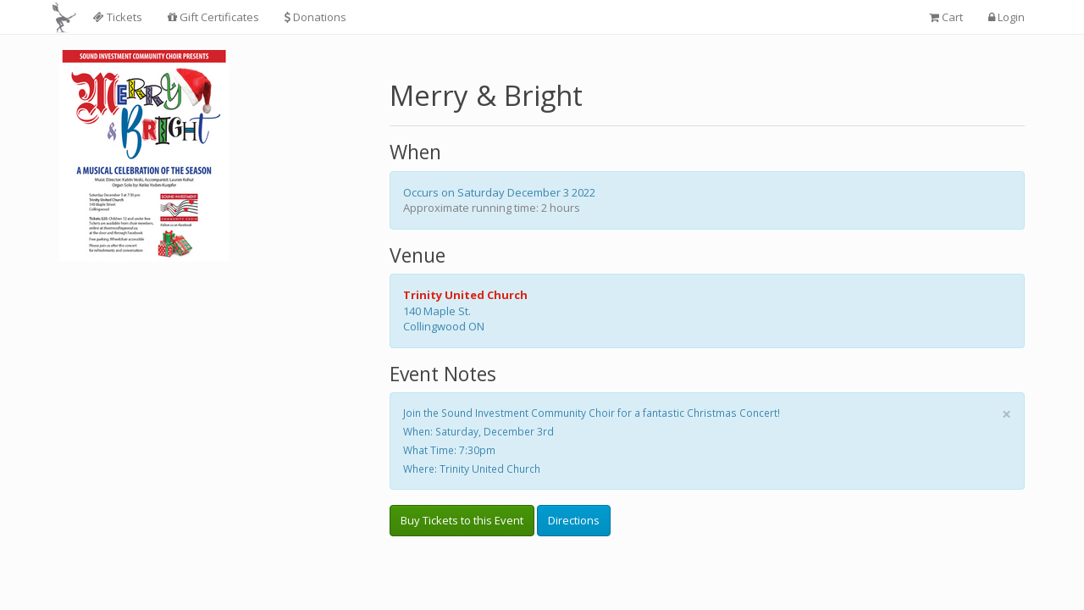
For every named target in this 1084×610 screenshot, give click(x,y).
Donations (315, 17)
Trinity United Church (465, 294)
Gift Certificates (213, 17)
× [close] (1006, 414)
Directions (574, 520)
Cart (946, 17)
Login (1006, 17)
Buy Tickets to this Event (462, 520)
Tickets (117, 17)
